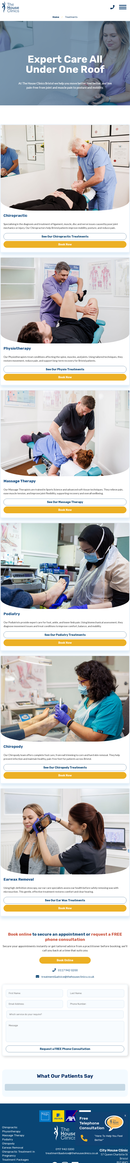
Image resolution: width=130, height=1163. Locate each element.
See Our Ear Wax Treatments (65, 900)
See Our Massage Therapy (65, 502)
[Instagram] (65, 1131)
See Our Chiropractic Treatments (65, 236)
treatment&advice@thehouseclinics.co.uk (67, 976)
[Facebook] (54, 1131)
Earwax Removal (12, 1113)
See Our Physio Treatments (65, 369)
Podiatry (7, 1105)
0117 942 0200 (68, 970)
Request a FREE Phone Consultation (65, 1049)
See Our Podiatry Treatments (65, 635)
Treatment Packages (15, 1125)
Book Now (65, 244)
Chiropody (8, 1109)
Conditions (8, 1140)
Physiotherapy (11, 1097)
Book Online (65, 960)
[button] (124, 6)
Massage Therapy (13, 1101)
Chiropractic (9, 1093)
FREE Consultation (14, 1144)
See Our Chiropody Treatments (65, 767)
